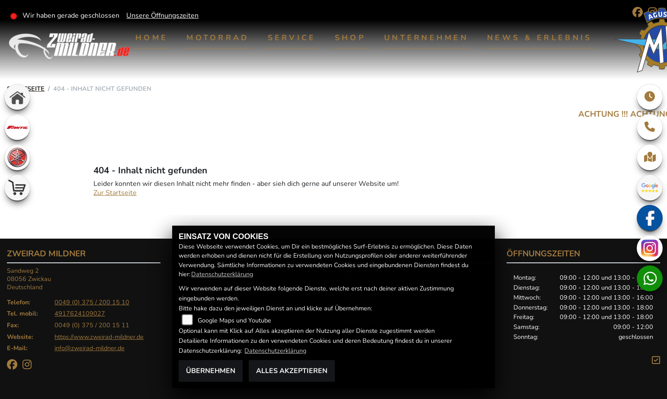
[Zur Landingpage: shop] (17, 188)
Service (292, 37)
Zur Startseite (115, 193)
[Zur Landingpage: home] (17, 97)
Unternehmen (426, 37)
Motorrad (217, 37)
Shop (350, 37)
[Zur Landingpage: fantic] (17, 127)
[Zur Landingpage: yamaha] (17, 157)
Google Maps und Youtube (234, 320)
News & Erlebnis (539, 37)
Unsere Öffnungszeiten (162, 15)
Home (151, 37)
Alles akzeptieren (291, 371)
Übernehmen (210, 371)
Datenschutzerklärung (222, 274)
